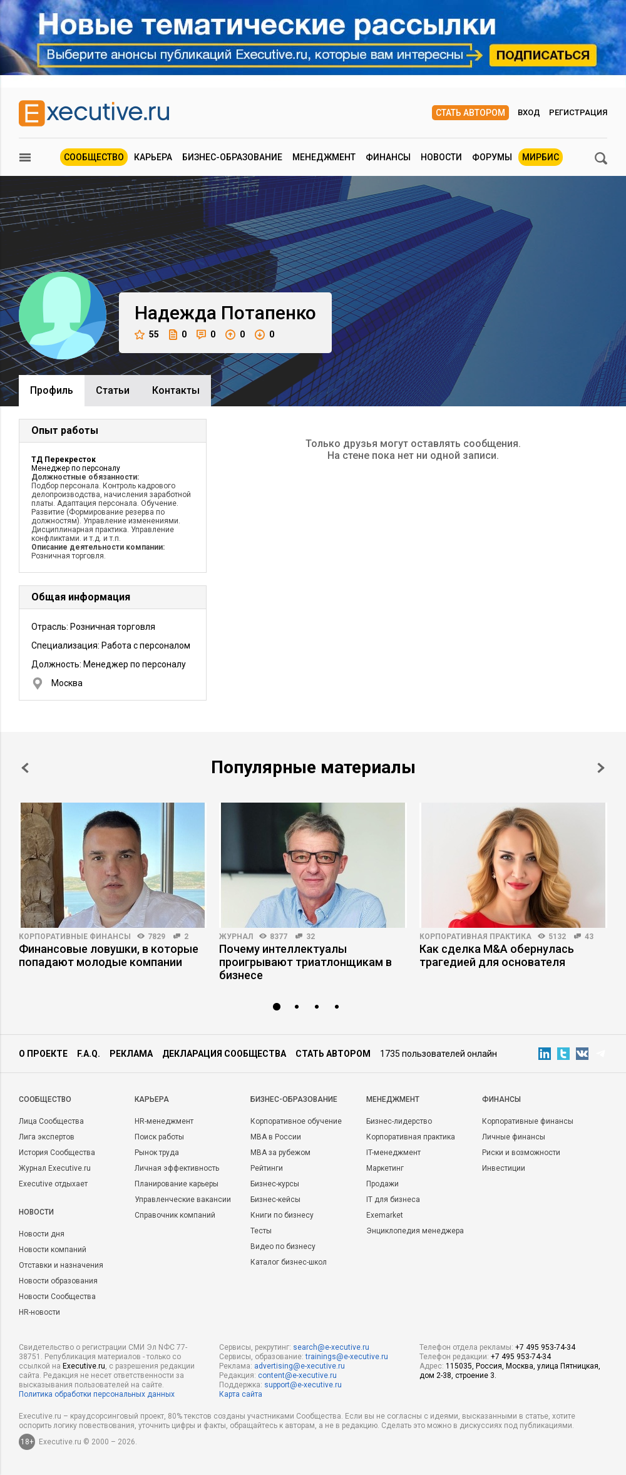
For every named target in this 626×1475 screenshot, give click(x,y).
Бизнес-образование (232, 157)
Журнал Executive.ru (55, 1168)
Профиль (51, 390)
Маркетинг (385, 1168)
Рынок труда (157, 1152)
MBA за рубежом (280, 1152)
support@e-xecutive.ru (303, 1384)
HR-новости (39, 1312)
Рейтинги (266, 1168)
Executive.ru (84, 1366)
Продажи (382, 1183)
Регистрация (578, 112)
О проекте (43, 1054)
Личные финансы (513, 1137)
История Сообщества (57, 1152)
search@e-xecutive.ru (331, 1347)
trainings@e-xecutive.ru (346, 1356)
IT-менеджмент (393, 1152)
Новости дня (41, 1234)
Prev (25, 768)
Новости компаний (52, 1249)
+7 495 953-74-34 (545, 1347)
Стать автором (470, 113)
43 (589, 936)
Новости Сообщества (57, 1296)
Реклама (131, 1054)
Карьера (153, 157)
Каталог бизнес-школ (288, 1262)
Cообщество (45, 1099)
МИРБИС (540, 157)
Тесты (261, 1230)
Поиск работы (159, 1137)
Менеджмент (324, 157)
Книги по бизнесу (282, 1215)
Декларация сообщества (224, 1054)
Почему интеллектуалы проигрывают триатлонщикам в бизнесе (305, 962)
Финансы (388, 157)
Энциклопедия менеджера (415, 1230)
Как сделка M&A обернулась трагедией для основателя (496, 955)
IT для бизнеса (393, 1199)
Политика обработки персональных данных (97, 1394)
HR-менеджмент (164, 1121)
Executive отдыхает (53, 1183)
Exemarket (384, 1215)
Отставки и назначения (61, 1265)
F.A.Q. (88, 1054)
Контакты (176, 390)
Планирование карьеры (176, 1183)
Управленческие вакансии (183, 1199)
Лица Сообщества (51, 1121)
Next (601, 768)
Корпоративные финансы (75, 936)
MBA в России (275, 1137)
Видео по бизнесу (283, 1246)
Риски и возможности (521, 1152)
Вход (529, 112)
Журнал (236, 936)
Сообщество (94, 157)
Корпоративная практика (475, 936)
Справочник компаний (175, 1215)
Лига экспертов (46, 1137)
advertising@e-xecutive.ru (299, 1366)
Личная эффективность (177, 1168)
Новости (441, 157)
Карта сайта (240, 1394)
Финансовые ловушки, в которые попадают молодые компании (108, 955)
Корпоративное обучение (296, 1121)
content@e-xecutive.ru (297, 1375)
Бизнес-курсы (274, 1183)
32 (310, 936)
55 (147, 335)
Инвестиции (503, 1168)
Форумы (492, 157)
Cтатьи (113, 390)
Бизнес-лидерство (399, 1121)
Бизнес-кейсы (275, 1199)
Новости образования (58, 1281)
